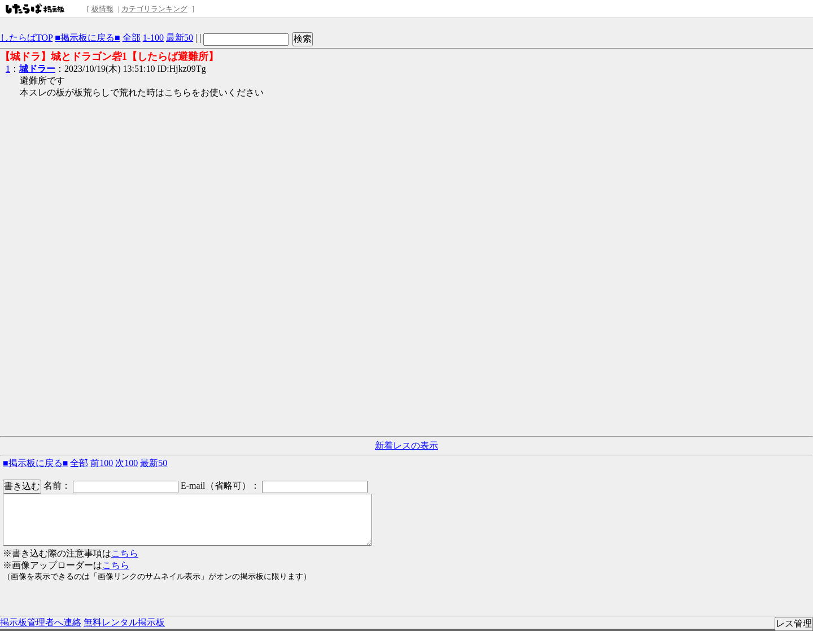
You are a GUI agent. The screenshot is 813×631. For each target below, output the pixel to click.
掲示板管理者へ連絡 (40, 622)
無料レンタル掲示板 (124, 622)
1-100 (153, 37)
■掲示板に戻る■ (87, 37)
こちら (124, 553)
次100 (126, 463)
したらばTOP (26, 37)
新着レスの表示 (406, 445)
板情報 (102, 9)
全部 (132, 37)
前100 (101, 463)
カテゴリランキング (154, 9)
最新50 (179, 37)
